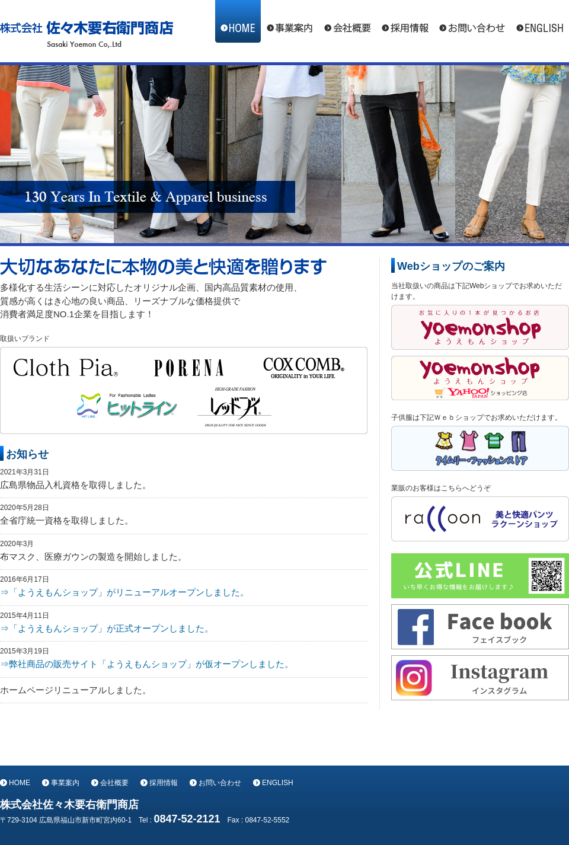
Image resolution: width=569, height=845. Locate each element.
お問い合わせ (471, 21)
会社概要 (347, 21)
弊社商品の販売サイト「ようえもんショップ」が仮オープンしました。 (151, 664)
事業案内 (289, 21)
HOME (238, 21)
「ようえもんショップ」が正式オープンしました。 (111, 628)
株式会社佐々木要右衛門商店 (86, 31)
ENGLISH (539, 21)
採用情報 (404, 21)
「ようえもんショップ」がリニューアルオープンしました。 (129, 592)
